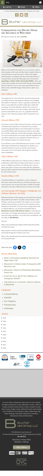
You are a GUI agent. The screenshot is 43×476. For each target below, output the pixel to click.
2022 (3, 328)
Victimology (8, 308)
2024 (3, 321)
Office (35, 7)
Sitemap (26, 442)
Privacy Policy (26, 440)
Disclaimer (18, 442)
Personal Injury (10, 305)
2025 (3, 318)
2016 (3, 348)
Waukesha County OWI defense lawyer (15, 211)
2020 (3, 335)
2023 (3, 325)
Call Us (7, 7)
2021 (3, 331)
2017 (3, 345)
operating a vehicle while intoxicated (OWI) (17, 81)
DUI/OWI (24, 37)
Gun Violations (10, 301)
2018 (3, 341)
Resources (16, 440)
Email (21, 7)
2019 (3, 338)
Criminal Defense (11, 294)
